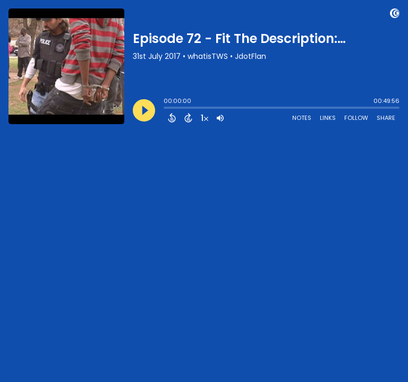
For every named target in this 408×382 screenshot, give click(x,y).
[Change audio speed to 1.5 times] (204, 117)
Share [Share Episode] (386, 118)
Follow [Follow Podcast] (356, 118)
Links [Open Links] (328, 118)
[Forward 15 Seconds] (188, 117)
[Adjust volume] (220, 117)
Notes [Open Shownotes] (301, 118)
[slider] (166, 108)
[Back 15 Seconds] (172, 117)
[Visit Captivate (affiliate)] (395, 15)
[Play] (144, 110)
